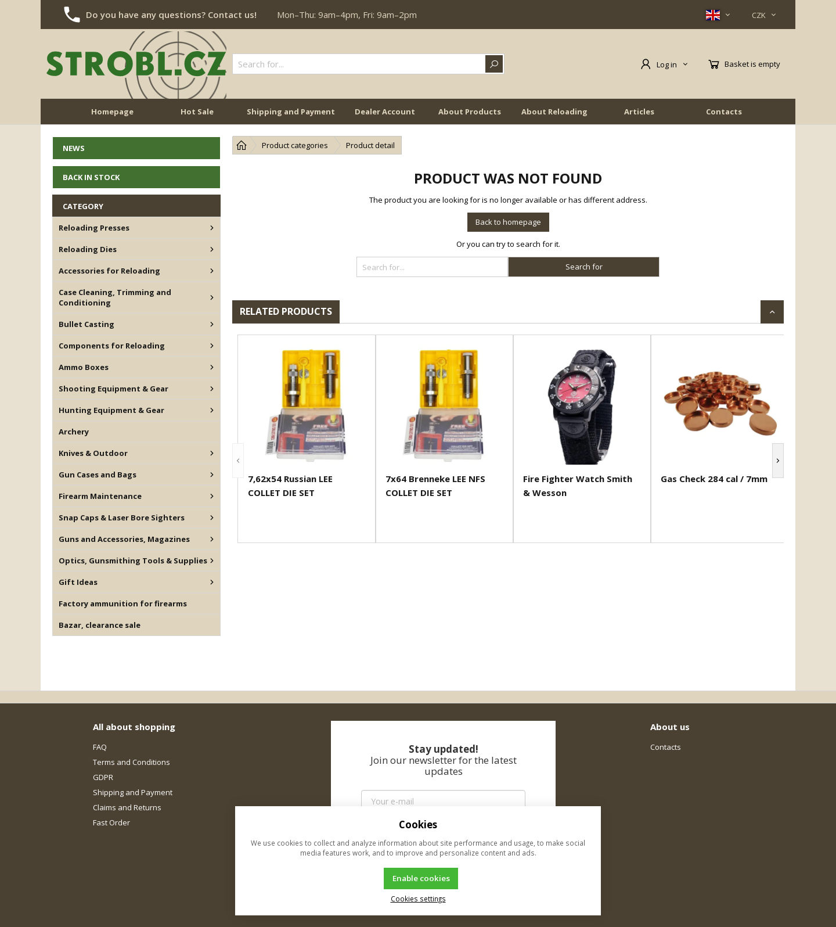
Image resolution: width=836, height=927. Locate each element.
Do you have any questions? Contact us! (171, 14)
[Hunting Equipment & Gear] (212, 410)
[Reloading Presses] (212, 228)
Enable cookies (421, 878)
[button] (238, 460)
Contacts (724, 111)
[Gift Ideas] (212, 582)
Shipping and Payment (291, 111)
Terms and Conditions (131, 762)
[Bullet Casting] (212, 324)
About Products (469, 111)
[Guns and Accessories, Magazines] (212, 539)
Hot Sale (197, 111)
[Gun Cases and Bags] (212, 475)
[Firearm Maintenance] (212, 496)
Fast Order (111, 822)
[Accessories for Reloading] (212, 271)
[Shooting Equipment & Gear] (212, 389)
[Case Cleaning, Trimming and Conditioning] (212, 297)
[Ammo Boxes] (212, 367)
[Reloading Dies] (212, 249)
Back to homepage (508, 222)
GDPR (103, 777)
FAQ (100, 747)
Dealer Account (385, 111)
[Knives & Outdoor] (212, 453)
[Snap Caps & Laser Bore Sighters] (212, 517)
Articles (639, 111)
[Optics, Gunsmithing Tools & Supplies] (212, 560)
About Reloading (554, 111)
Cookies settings (418, 898)
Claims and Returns (127, 807)
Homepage (112, 111)
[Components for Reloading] (212, 346)
